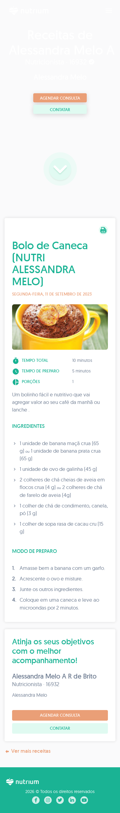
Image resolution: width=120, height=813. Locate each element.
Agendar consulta (60, 98)
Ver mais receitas (27, 751)
